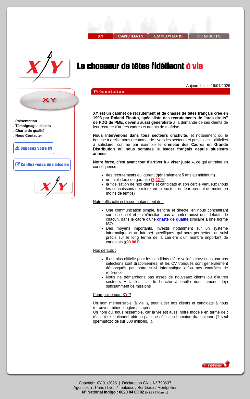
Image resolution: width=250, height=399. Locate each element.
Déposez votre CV (33, 148)
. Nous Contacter (27, 135)
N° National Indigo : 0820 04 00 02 (125, 392)
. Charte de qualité (28, 131)
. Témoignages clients (32, 126)
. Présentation (25, 121)
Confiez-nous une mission (42, 164)
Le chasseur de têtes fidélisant (110, 66)
